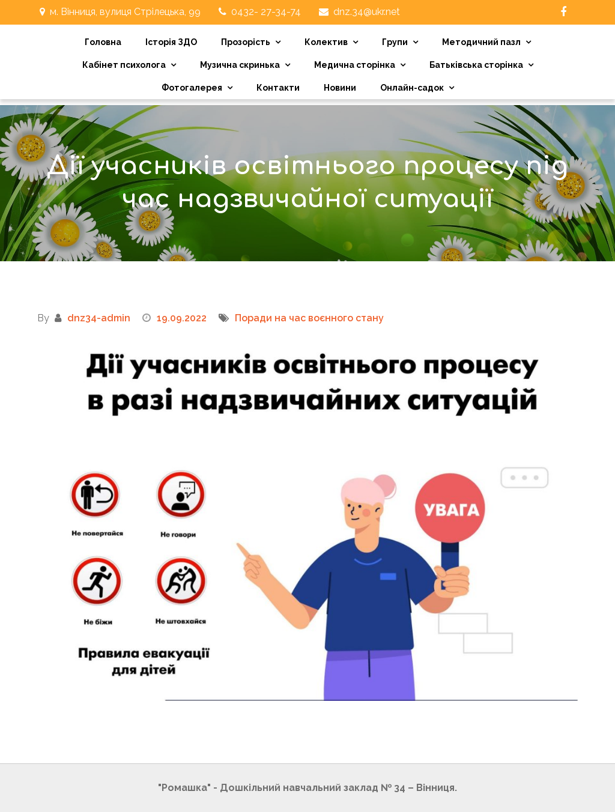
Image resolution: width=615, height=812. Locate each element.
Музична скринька (240, 65)
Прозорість (245, 42)
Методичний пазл (481, 42)
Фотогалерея (192, 87)
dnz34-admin (98, 318)
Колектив (326, 42)
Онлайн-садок (412, 87)
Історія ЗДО (171, 42)
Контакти (278, 87)
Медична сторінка (354, 65)
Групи (395, 42)
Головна (103, 42)
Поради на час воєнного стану (309, 318)
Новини (340, 87)
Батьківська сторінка (476, 65)
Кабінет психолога (124, 65)
